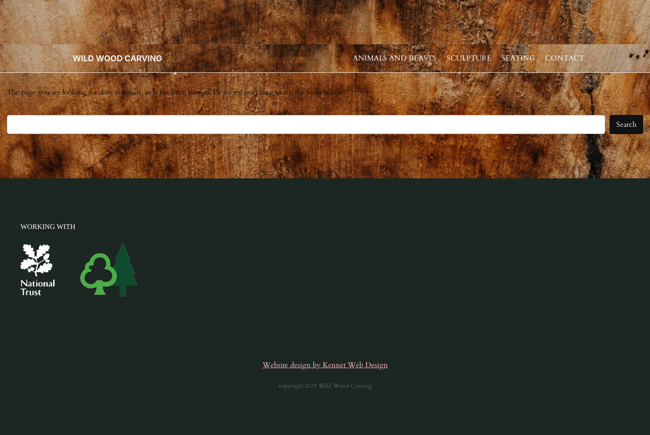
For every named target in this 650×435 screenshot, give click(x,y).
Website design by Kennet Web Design (325, 365)
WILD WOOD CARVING (117, 58)
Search (626, 124)
